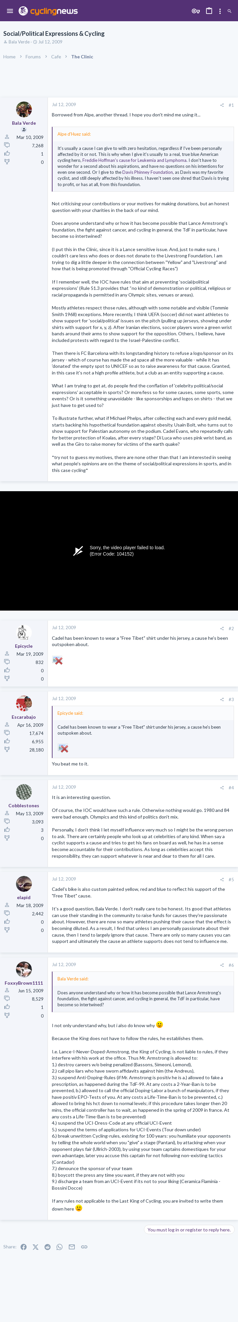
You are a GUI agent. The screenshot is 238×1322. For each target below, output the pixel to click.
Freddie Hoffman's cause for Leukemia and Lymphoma (134, 160)
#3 (231, 699)
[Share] (221, 105)
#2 (231, 628)
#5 (231, 879)
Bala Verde (19, 41)
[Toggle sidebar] (220, 11)
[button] (10, 11)
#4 (231, 787)
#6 (231, 965)
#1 (231, 105)
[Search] (229, 11)
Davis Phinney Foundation (147, 172)
